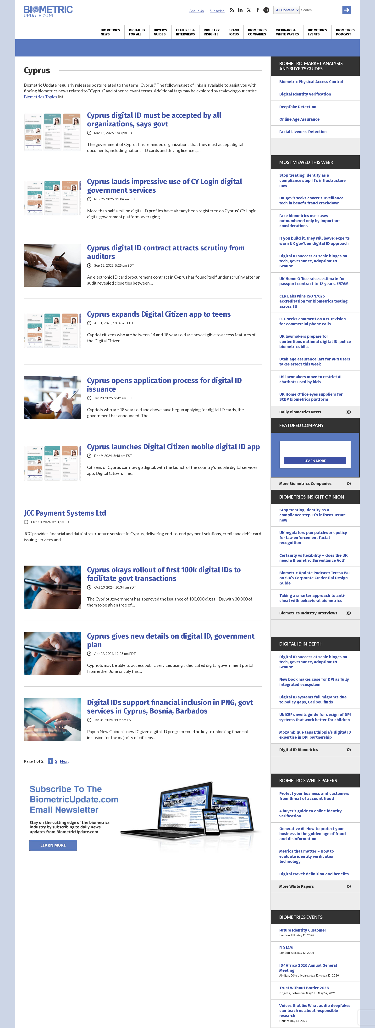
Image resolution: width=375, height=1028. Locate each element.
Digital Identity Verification (305, 94)
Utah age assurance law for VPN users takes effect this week (314, 362)
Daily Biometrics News (300, 412)
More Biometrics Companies (305, 483)
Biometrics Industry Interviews (308, 613)
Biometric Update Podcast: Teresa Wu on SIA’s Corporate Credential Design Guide (314, 578)
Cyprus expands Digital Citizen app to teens (159, 314)
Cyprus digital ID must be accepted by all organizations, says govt (154, 119)
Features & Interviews (185, 32)
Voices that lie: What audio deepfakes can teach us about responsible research (315, 1013)
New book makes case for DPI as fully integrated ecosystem (314, 682)
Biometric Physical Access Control (311, 81)
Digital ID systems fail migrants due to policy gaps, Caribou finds (313, 700)
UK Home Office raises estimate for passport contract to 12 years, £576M (313, 281)
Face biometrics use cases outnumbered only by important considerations (309, 221)
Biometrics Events (317, 32)
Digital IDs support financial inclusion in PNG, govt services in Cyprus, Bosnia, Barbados (170, 706)
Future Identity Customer (315, 933)
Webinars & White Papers (287, 32)
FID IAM (315, 950)
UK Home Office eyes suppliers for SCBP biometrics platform (311, 397)
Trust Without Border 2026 (315, 990)
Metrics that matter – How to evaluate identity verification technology (307, 856)
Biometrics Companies (257, 32)
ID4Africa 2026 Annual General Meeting (315, 970)
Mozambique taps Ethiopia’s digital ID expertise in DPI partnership (315, 735)
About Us (196, 11)
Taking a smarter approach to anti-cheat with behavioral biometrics (312, 598)
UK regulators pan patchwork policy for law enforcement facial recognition (313, 537)
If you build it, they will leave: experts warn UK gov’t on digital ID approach (314, 241)
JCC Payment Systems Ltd (65, 513)
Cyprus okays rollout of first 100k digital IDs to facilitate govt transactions (164, 574)
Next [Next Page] (64, 761)
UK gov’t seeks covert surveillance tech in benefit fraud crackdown (311, 201)
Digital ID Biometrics (298, 749)
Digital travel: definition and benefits (314, 873)
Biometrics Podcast (345, 32)
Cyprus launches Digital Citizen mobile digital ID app (173, 447)
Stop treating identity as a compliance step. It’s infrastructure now (312, 180)
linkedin (240, 10)
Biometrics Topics (40, 96)
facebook (257, 10)
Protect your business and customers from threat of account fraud (314, 796)
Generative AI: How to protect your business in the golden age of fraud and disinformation (312, 834)
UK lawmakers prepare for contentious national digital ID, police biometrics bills (315, 341)
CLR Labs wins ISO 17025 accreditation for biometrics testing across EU (313, 301)
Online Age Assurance (299, 119)
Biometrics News (110, 32)
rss (231, 10)
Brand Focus (233, 32)
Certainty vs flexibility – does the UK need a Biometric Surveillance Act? (313, 558)
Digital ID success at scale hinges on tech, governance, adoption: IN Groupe (313, 261)
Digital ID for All (137, 32)
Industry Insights (212, 32)
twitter (249, 10)
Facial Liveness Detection (303, 131)
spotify (266, 10)
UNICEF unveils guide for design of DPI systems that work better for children (315, 717)
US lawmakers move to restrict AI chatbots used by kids (310, 379)
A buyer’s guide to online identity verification (310, 814)
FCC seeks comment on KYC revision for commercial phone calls (312, 321)
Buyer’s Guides (160, 32)
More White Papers (296, 886)
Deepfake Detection (297, 106)
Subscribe (217, 11)
